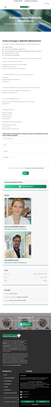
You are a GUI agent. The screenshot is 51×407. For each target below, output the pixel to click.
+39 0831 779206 (17, 1)
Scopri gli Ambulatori (26, 187)
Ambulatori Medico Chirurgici (16, 24)
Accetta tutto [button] (42, 401)
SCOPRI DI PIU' (25, 324)
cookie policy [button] (39, 381)
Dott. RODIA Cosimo (12, 260)
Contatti (6, 387)
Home (5, 24)
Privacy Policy (7, 401)
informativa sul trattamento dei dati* (34, 168)
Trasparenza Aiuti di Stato (10, 393)
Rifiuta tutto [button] (27, 401)
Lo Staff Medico (8, 381)
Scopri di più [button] (35, 404)
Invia (25, 173)
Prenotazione (7, 390)
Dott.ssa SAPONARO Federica (15, 227)
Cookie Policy (14, 401)
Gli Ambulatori (7, 384)
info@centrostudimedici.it (31, 1)
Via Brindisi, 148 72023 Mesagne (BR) (17, 300)
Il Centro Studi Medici (9, 378)
